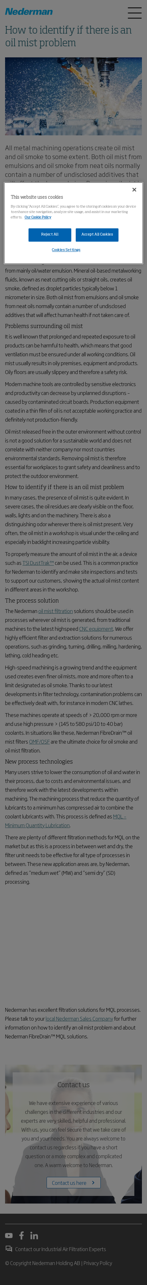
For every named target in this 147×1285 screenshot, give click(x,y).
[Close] (134, 190)
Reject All (50, 234)
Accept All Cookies (97, 234)
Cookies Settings (66, 250)
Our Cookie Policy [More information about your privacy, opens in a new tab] (38, 217)
